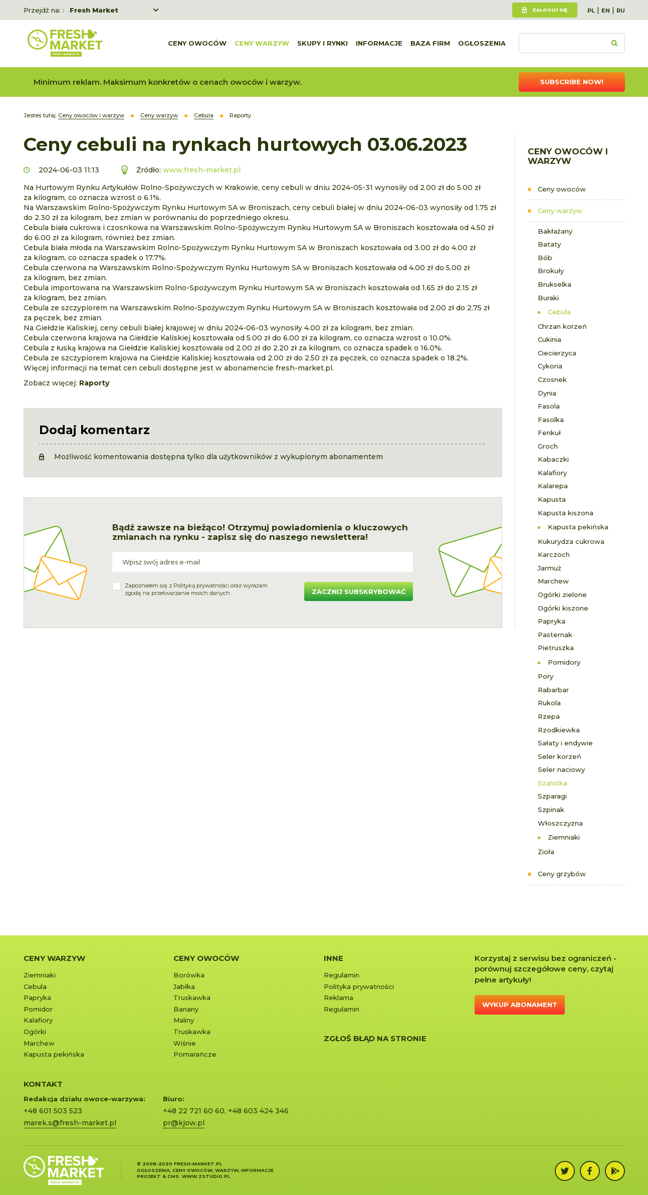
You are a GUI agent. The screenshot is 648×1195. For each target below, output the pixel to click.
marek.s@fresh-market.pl (70, 1122)
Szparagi (552, 796)
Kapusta (552, 499)
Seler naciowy (561, 769)
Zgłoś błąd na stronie (375, 1038)
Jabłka (184, 986)
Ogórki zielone (562, 594)
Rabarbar (553, 690)
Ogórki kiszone (563, 608)
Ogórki (35, 1032)
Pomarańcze (195, 1054)
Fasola (549, 406)
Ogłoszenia (482, 44)
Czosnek (552, 379)
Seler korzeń (559, 756)
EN (605, 10)
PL (591, 10)
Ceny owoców (197, 44)
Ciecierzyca (557, 353)
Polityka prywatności (359, 986)
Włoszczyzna (560, 823)
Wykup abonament (519, 1005)
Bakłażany (555, 231)
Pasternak (555, 635)
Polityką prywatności (201, 585)
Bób (545, 258)
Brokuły (551, 271)
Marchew (553, 581)
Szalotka (552, 783)
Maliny (183, 1020)
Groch (548, 446)
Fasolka (551, 420)
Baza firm (430, 44)
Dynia (547, 393)
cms (173, 1176)
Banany (185, 1009)
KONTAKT (43, 1084)
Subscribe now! (571, 82)
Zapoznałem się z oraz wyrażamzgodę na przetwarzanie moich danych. (196, 589)
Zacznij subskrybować (358, 591)
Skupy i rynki (322, 44)
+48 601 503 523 (53, 1110)
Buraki (548, 298)
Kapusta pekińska (578, 527)
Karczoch (554, 554)
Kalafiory (552, 473)
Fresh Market (94, 10)
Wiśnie (184, 1043)
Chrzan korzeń (562, 326)
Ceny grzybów (562, 874)
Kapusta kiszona (565, 513)
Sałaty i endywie (565, 743)
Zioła (546, 852)
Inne (333, 958)
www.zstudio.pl (206, 1176)
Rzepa (549, 716)
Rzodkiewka (559, 730)
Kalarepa (553, 486)
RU (620, 10)
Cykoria (550, 366)
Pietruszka (556, 648)
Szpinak (551, 810)
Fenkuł (549, 433)
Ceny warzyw (262, 44)
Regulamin (341, 975)
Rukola (549, 703)
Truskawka (191, 997)
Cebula (559, 312)
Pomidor (38, 1009)
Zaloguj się (549, 10)
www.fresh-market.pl (202, 169)
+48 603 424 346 (258, 1110)
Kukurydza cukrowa (571, 541)
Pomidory (564, 662)
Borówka (188, 975)
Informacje (379, 44)
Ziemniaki (564, 837)
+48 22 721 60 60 (194, 1110)
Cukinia (549, 339)
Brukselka (554, 284)
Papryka (551, 621)
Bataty (549, 244)
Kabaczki (553, 459)
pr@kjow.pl (183, 1122)
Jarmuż (549, 568)
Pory (545, 676)
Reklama (338, 997)
